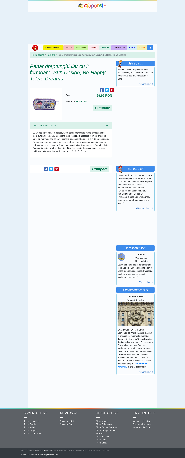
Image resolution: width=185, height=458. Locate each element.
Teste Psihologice (104, 424)
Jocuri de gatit (30, 430)
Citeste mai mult (144, 208)
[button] (150, 47)
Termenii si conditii (59, 450)
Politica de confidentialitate (76, 450)
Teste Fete (101, 440)
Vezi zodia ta (146, 282)
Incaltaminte (81, 48)
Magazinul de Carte (142, 427)
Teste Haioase (102, 437)
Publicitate (40, 450)
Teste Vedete (102, 421)
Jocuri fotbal (29, 427)
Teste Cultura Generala (107, 427)
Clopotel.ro (92, 6)
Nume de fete (66, 424)
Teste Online (107, 413)
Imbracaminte (119, 48)
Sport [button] (68, 48)
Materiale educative (142, 421)
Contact (48, 450)
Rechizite (105, 48)
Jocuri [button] (93, 48)
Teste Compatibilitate (105, 430)
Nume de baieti (67, 421)
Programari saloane (142, 424)
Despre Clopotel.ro (28, 450)
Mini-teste (100, 433)
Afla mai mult (146, 84)
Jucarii (142, 48)
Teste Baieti (101, 443)
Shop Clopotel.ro (35, 48)
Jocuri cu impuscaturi (33, 433)
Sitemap (106, 450)
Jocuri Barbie (30, 424)
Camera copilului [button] (52, 48)
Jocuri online (36, 413)
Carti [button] (131, 48)
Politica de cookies (94, 450)
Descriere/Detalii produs (45, 126)
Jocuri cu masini (31, 421)
